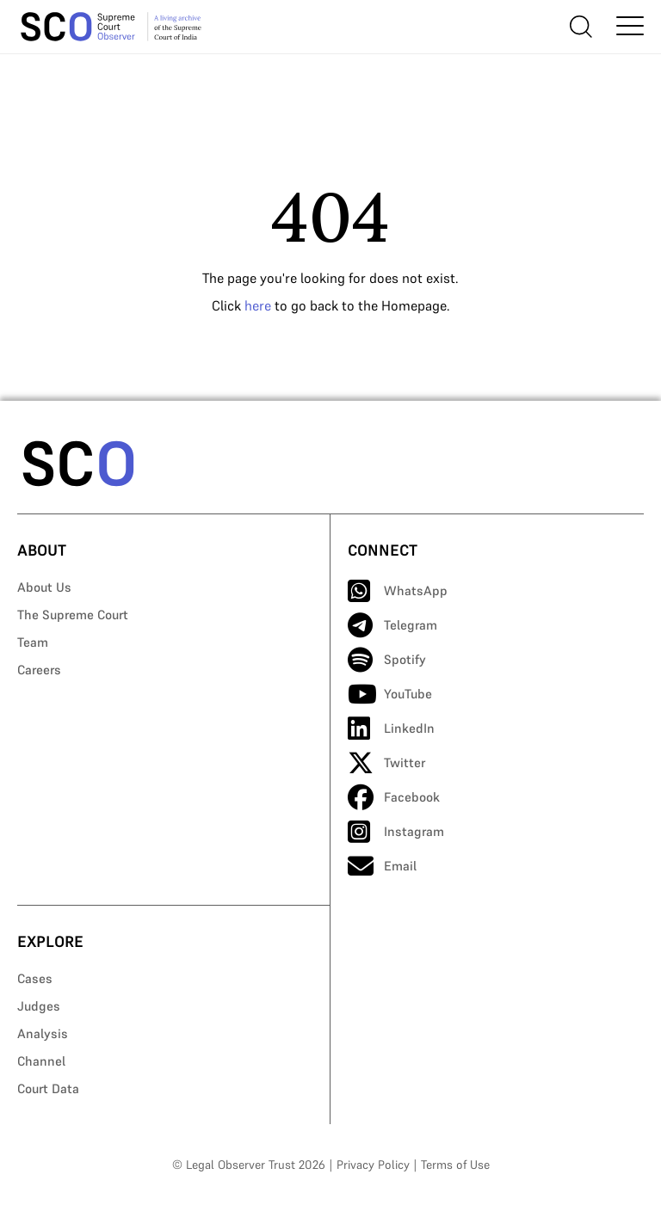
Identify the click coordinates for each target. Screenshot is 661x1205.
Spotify (387, 660)
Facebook (394, 797)
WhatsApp (398, 591)
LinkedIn (391, 728)
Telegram (392, 625)
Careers (39, 669)
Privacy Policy (373, 1165)
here (257, 305)
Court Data (48, 1088)
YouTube (390, 694)
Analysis (42, 1033)
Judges (38, 1006)
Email (382, 866)
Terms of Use (455, 1165)
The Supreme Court (72, 614)
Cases (35, 978)
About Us (44, 587)
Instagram (396, 832)
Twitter (386, 763)
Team (32, 642)
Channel (41, 1061)
